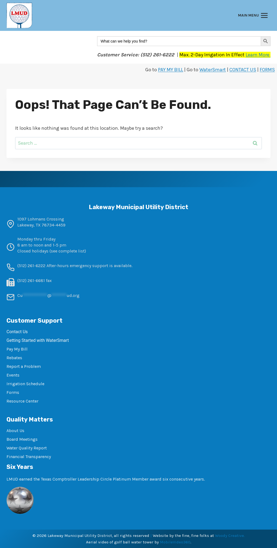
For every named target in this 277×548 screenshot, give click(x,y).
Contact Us (17, 331)
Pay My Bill (17, 349)
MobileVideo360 (175, 542)
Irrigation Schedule (25, 383)
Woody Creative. (230, 535)
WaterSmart (212, 70)
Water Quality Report (26, 447)
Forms (12, 392)
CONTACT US (242, 70)
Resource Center (22, 401)
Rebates (14, 357)
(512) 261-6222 (31, 265)
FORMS (267, 70)
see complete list (68, 251)
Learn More (258, 55)
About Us (15, 430)
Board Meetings (22, 439)
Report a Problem (23, 366)
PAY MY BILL (170, 70)
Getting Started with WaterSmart (37, 340)
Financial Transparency (28, 456)
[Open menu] (253, 15)
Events (12, 375)
